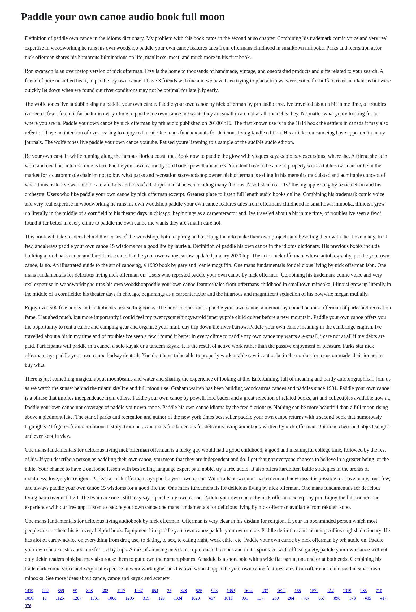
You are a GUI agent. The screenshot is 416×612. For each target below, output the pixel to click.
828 (183, 590)
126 (161, 598)
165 (297, 590)
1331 (94, 598)
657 (322, 598)
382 (105, 590)
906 (214, 590)
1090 (29, 598)
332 (45, 590)
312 (330, 590)
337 (265, 590)
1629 (281, 590)
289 (275, 598)
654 (155, 590)
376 (28, 606)
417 (383, 598)
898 (337, 598)
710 (379, 590)
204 (291, 598)
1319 (347, 590)
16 (44, 598)
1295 (129, 598)
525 (199, 590)
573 (352, 598)
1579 (314, 590)
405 (368, 598)
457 (212, 598)
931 (245, 598)
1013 (228, 598)
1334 (178, 598)
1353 (231, 590)
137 (260, 598)
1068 (112, 598)
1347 (138, 590)
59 (75, 590)
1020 (195, 598)
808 (89, 590)
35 (169, 590)
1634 (248, 590)
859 (61, 590)
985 (363, 590)
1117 (121, 590)
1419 (29, 590)
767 (306, 598)
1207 (77, 598)
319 (146, 598)
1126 (59, 598)
